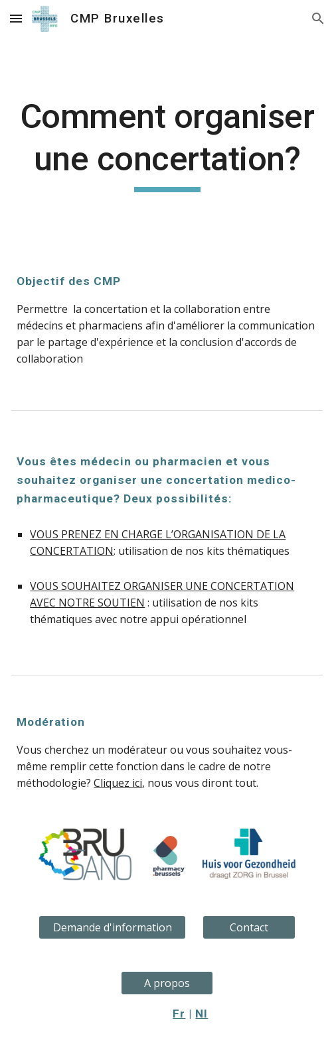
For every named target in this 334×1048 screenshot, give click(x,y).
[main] (166, 144)
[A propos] (167, 983)
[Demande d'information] (112, 927)
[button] (16, 18)
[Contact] (249, 927)
